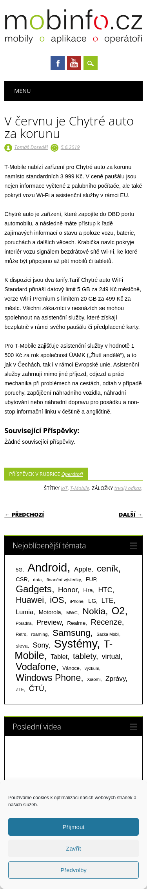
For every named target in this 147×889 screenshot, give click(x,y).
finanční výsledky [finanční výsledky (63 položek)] (64, 579)
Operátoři (72, 473)
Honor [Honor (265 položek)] (68, 590)
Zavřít (73, 848)
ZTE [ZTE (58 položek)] (20, 689)
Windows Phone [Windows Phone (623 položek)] (48, 678)
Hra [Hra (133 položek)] (88, 590)
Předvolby (73, 870)
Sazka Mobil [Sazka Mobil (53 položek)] (107, 634)
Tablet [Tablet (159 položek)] (59, 656)
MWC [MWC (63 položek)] (72, 612)
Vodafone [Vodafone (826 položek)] (36, 666)
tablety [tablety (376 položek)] (84, 655)
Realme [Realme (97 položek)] (76, 623)
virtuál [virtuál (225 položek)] (111, 656)
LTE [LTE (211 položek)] (108, 600)
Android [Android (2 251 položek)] (47, 567)
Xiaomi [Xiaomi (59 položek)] (93, 679)
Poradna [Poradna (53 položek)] (23, 623)
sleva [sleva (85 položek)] (21, 646)
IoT (64, 488)
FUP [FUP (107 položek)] (91, 579)
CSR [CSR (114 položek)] (22, 579)
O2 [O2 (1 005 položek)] (118, 610)
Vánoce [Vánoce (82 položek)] (71, 668)
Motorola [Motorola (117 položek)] (50, 612)
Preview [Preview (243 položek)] (49, 622)
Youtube (74, 63)
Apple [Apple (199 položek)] (82, 569)
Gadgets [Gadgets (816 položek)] (34, 589)
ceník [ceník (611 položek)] (107, 568)
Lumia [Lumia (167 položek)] (24, 611)
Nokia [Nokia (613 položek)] (93, 611)
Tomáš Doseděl (31, 147)
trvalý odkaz (128, 488)
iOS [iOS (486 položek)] (57, 600)
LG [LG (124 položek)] (92, 600)
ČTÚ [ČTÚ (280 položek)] (36, 688)
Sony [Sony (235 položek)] (40, 645)
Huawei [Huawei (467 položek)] (30, 600)
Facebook (58, 63)
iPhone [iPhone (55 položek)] (76, 601)
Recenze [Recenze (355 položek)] (106, 622)
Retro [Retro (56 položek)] (21, 634)
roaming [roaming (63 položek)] (39, 634)
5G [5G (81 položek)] (19, 570)
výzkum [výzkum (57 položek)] (92, 668)
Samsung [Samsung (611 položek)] (72, 633)
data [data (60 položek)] (37, 579)
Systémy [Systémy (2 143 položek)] (75, 643)
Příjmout (74, 827)
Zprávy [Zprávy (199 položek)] (115, 678)
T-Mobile (79, 488)
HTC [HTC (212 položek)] (105, 590)
